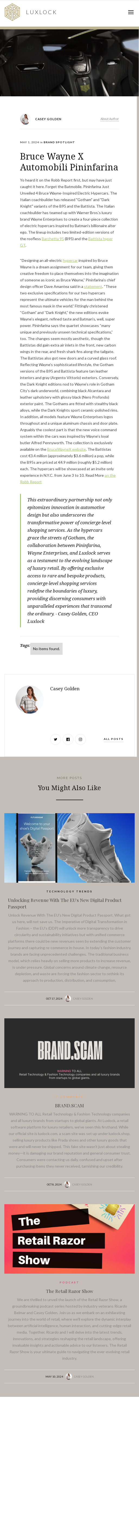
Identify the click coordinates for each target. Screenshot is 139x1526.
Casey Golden (83, 998)
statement (93, 286)
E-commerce (69, 1096)
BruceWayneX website (66, 449)
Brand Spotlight (59, 142)
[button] (131, 12)
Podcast (69, 1282)
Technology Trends (69, 891)
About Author (110, 118)
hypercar (70, 260)
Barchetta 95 (53, 238)
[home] (30, 12)
